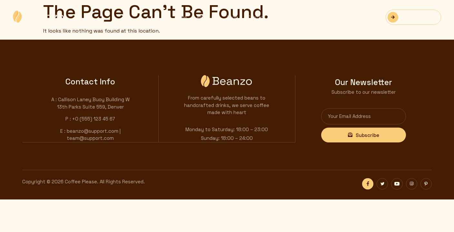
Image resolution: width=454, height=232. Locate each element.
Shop (232, 17)
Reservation (410, 17)
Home (181, 17)
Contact (257, 17)
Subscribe (363, 135)
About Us (207, 17)
